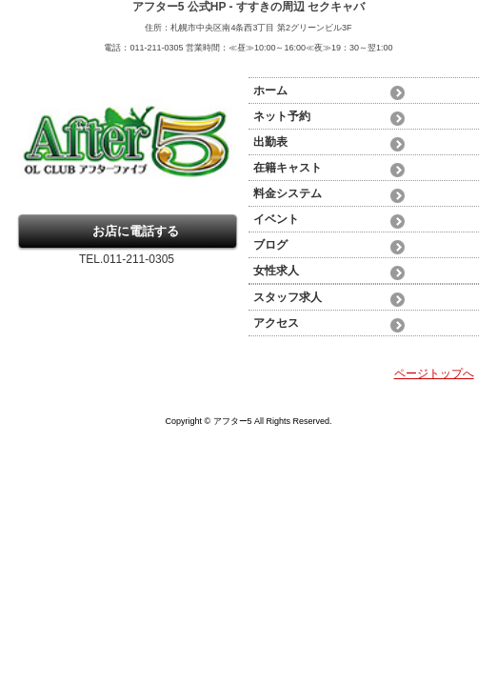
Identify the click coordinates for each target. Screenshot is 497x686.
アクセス (276, 323)
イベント (276, 219)
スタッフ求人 (287, 297)
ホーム (270, 90)
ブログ (270, 245)
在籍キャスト (287, 167)
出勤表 (270, 142)
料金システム (287, 193)
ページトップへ (434, 373)
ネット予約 (281, 116)
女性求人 (276, 270)
